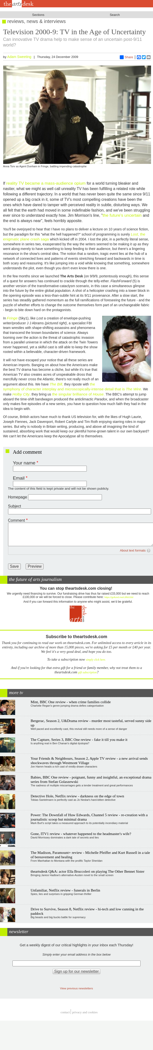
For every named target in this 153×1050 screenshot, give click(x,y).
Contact (65, 1012)
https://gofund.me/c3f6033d (118, 597)
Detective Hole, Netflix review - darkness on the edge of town (77, 796)
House (98, 394)
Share (126, 57)
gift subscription (87, 672)
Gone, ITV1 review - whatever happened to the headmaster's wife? (81, 834)
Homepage (17, 497)
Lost (134, 234)
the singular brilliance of (72, 394)
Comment (16, 520)
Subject (14, 506)
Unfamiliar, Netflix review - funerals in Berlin (65, 890)
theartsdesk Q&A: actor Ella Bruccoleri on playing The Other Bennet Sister (87, 871)
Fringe (12, 318)
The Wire (133, 389)
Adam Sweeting (19, 57)
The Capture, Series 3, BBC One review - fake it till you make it (79, 739)
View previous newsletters (76, 988)
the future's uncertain (123, 215)
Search (115, 15)
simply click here (95, 659)
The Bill (56, 384)
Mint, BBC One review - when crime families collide (71, 702)
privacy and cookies (85, 1012)
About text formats (133, 550)
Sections (38, 15)
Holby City (21, 394)
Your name (24, 462)
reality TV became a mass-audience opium (46, 183)
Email (19, 478)
